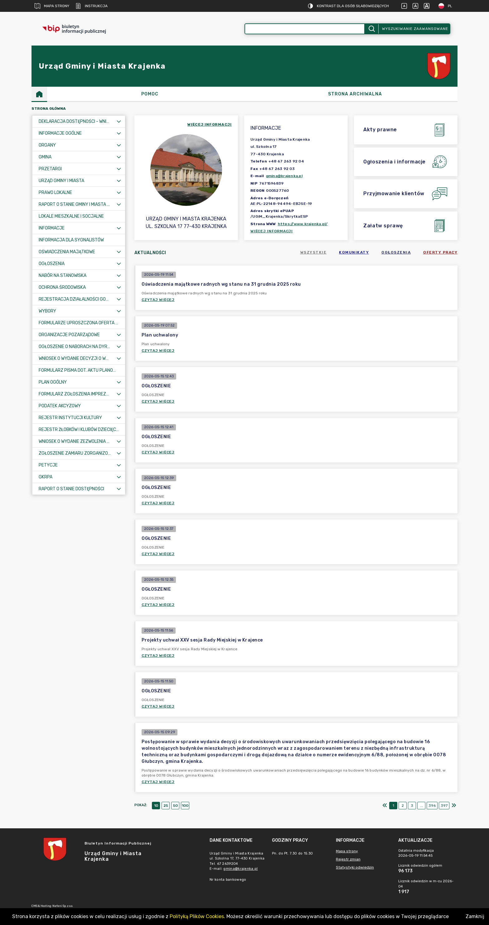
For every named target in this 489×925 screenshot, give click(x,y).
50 (175, 805)
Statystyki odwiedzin (355, 867)
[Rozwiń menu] (118, 121)
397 (444, 805)
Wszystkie (313, 252)
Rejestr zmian (348, 859)
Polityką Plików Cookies (197, 916)
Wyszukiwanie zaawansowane (415, 29)
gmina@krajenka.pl (284, 176)
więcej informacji (209, 124)
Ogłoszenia (396, 252)
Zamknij (475, 916)
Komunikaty (354, 252)
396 (432, 805)
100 (185, 805)
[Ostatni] (453, 805)
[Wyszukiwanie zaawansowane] (304, 29)
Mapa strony (52, 6)
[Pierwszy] (384, 805)
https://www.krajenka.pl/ (303, 224)
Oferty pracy (440, 252)
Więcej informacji (271, 231)
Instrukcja (91, 6)
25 (165, 805)
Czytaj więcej (158, 300)
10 (156, 805)
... (421, 805)
